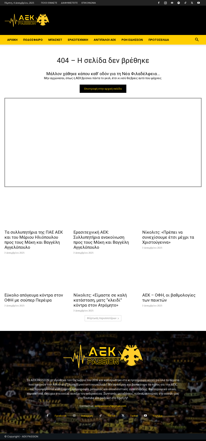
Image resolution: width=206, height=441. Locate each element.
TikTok (111, 417)
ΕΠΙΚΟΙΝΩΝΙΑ (88, 2)
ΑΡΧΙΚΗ (12, 40)
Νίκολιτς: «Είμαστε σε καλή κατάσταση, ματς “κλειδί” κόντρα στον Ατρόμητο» (100, 301)
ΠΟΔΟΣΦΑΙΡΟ (33, 40)
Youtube (157, 417)
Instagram (87, 417)
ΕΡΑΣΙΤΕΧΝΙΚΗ (78, 40)
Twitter (134, 417)
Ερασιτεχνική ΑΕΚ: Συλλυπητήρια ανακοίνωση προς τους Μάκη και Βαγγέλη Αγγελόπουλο (101, 241)
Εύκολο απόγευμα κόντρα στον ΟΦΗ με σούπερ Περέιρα (33, 299)
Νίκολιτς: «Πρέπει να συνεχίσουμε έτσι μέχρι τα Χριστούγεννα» (168, 238)
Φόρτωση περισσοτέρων (103, 319)
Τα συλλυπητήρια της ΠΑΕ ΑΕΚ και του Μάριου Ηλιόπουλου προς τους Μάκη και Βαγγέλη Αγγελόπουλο (33, 241)
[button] (197, 40)
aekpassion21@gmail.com (110, 407)
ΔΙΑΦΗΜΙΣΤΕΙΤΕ (69, 2)
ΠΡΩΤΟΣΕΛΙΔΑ (158, 40)
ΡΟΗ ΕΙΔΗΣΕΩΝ (132, 40)
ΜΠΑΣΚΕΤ (55, 40)
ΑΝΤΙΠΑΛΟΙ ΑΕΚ (105, 40)
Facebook (61, 417)
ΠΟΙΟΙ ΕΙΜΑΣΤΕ (49, 2)
